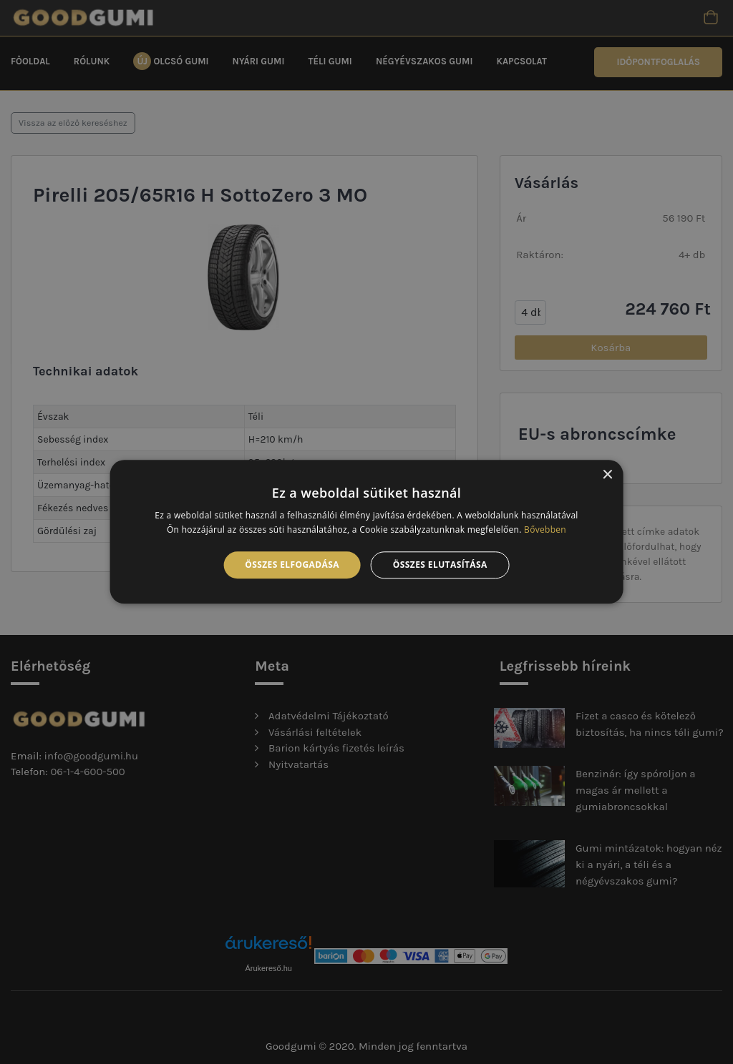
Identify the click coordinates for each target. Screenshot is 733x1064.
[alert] (366, 532)
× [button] (606, 475)
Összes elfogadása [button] (292, 564)
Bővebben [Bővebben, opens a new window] (545, 530)
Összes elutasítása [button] (440, 564)
